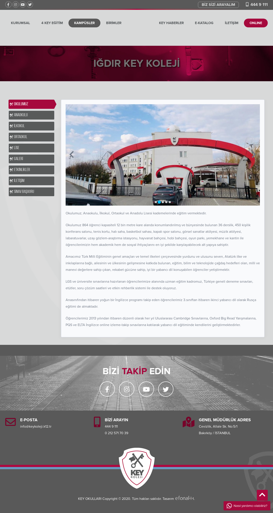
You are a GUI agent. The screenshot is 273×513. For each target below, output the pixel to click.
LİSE (16, 148)
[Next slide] (253, 155)
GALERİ (18, 159)
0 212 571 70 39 (116, 433)
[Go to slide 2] (159, 202)
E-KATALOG (204, 23)
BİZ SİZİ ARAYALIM (218, 4)
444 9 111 (259, 4)
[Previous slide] (72, 155)
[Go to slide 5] (170, 202)
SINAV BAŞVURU (24, 192)
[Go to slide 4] (166, 202)
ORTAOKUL (20, 137)
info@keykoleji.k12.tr (35, 426)
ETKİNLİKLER (22, 170)
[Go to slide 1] (156, 202)
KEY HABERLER (171, 23)
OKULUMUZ (21, 104)
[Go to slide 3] (163, 202)
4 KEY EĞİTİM (52, 23)
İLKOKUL (19, 126)
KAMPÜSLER (84, 23)
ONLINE (256, 23)
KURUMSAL (20, 23)
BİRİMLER (113, 23)
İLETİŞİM (231, 23)
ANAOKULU (21, 115)
